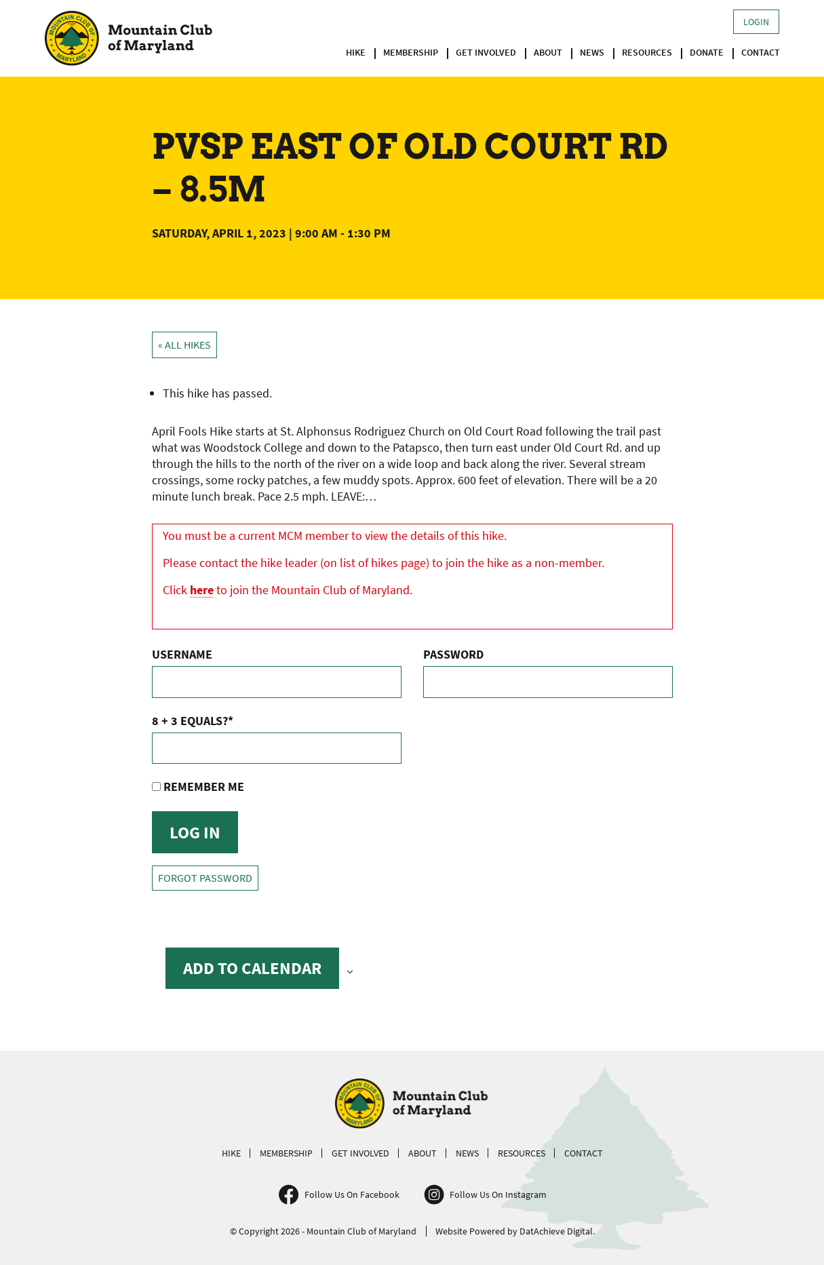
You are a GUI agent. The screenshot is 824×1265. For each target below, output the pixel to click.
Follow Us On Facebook (352, 1194)
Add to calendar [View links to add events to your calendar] (252, 968)
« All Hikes (184, 344)
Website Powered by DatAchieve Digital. (515, 1231)
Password (453, 654)
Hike (356, 52)
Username (182, 654)
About (548, 52)
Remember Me (198, 786)
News (592, 52)
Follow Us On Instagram (498, 1194)
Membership (410, 52)
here (202, 590)
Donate (707, 52)
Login (756, 22)
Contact (760, 52)
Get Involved (486, 52)
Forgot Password (205, 878)
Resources (647, 52)
